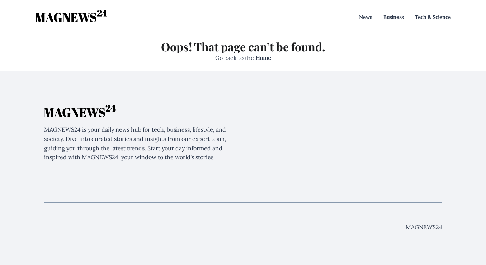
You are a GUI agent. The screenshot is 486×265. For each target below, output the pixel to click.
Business (393, 17)
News (365, 17)
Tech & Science (433, 17)
